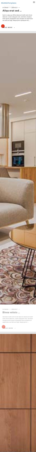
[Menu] (34, 2)
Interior (6, 7)
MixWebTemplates (8, 3)
